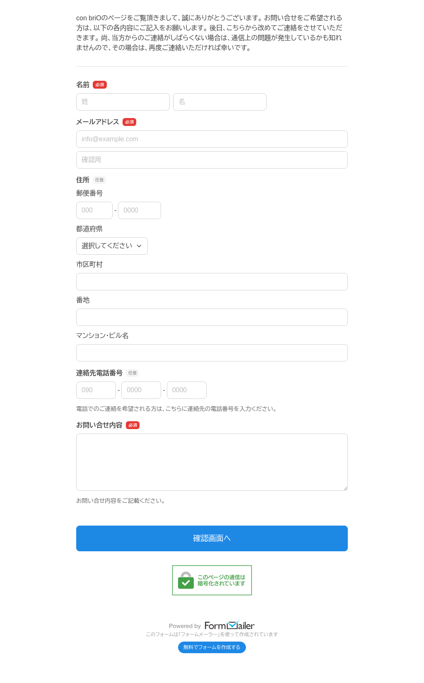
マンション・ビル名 (102, 335)
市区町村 (89, 264)
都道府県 (89, 228)
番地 (82, 300)
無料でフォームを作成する (212, 647)
